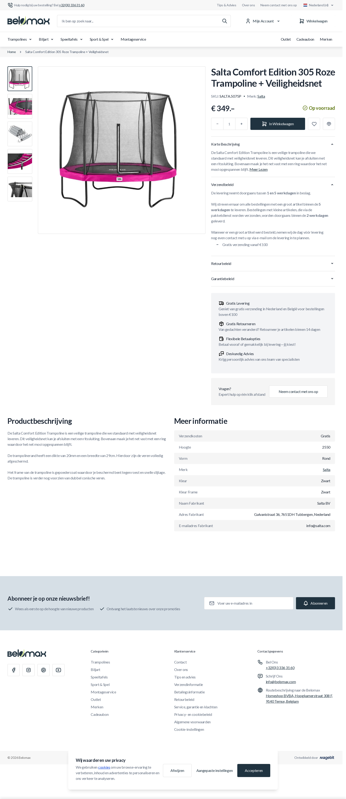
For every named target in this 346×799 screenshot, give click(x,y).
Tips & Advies (226, 5)
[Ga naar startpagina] (28, 21)
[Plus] (241, 124)
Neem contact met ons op (278, 5)
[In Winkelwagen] (277, 124)
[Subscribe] (315, 603)
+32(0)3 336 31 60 (280, 667)
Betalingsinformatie (189, 692)
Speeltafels (72, 39)
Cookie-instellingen (189, 729)
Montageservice (133, 39)
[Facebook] (13, 670)
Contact (180, 662)
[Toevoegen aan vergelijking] (329, 124)
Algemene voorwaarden (192, 722)
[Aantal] (229, 124)
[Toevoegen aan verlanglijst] (314, 124)
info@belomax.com (281, 681)
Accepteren (254, 770)
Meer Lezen (258, 169)
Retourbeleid (184, 699)
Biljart (47, 39)
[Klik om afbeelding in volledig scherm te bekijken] (121, 150)
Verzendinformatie (188, 684)
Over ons (248, 5)
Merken (326, 39)
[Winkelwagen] (313, 21)
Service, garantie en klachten (195, 707)
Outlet (286, 39)
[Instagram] (28, 670)
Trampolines (20, 39)
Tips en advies (185, 677)
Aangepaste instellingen (214, 770)
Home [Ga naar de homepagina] (11, 52)
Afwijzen (177, 770)
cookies (104, 767)
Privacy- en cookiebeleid (193, 714)
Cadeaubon (305, 39)
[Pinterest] (43, 670)
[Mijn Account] (263, 21)
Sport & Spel (102, 39)
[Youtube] (58, 670)
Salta (261, 96)
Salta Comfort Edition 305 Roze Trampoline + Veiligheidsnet (67, 52)
